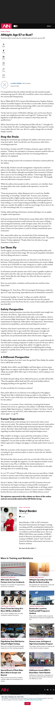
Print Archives (42, 666)
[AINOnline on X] (50, 659)
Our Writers (5, 690)
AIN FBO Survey (6, 666)
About (3, 688)
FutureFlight (5, 676)
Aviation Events (43, 679)
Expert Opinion (5, 31)
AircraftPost (6, 672)
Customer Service (25, 668)
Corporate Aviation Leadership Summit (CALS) (9, 679)
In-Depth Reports (43, 670)
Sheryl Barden (16, 53)
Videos (41, 672)
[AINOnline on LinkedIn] (53, 659)
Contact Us (4, 694)
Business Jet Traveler (8, 674)
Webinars (41, 675)
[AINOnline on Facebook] (44, 659)
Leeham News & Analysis (9, 681)
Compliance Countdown (45, 681)
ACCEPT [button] (27, 703)
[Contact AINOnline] (22, 486)
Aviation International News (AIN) (9, 669)
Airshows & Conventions (45, 677)
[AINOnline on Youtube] (47, 659)
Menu (49, 26)
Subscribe (23, 666)
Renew (22, 670)
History (3, 692)
